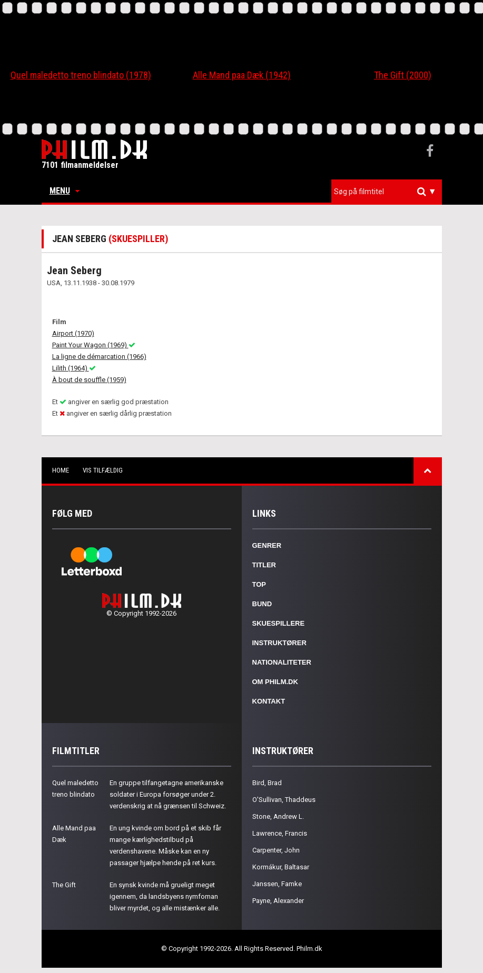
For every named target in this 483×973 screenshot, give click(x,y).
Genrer (267, 545)
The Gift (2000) (402, 75)
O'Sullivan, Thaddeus (284, 800)
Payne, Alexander (278, 901)
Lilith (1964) (74, 368)
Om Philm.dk (275, 682)
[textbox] (389, 191)
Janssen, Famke (277, 884)
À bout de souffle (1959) (89, 380)
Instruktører (279, 643)
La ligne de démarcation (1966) (99, 356)
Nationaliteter (281, 662)
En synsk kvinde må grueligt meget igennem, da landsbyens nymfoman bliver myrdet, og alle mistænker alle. (165, 896)
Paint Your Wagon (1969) (93, 345)
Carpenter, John (276, 850)
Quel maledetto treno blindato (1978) (81, 75)
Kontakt (268, 701)
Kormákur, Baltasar (280, 867)
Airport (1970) (73, 333)
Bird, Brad (267, 783)
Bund (262, 604)
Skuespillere (278, 623)
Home (60, 470)
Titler (264, 565)
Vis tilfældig (103, 470)
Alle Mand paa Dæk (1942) (242, 75)
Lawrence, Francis (279, 833)
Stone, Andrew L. (278, 816)
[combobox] (386, 191)
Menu (65, 191)
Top (259, 584)
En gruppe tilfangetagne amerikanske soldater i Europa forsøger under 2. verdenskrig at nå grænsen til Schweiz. (168, 794)
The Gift (64, 885)
